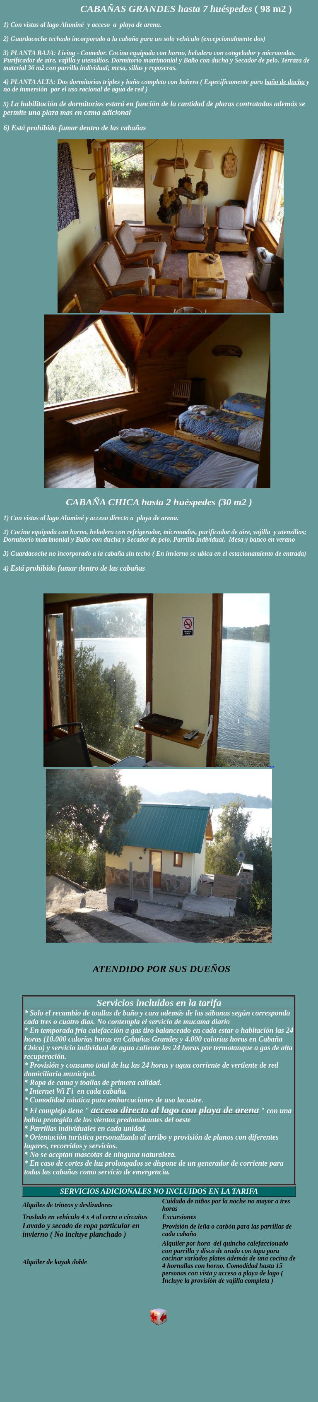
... (159, 764)
